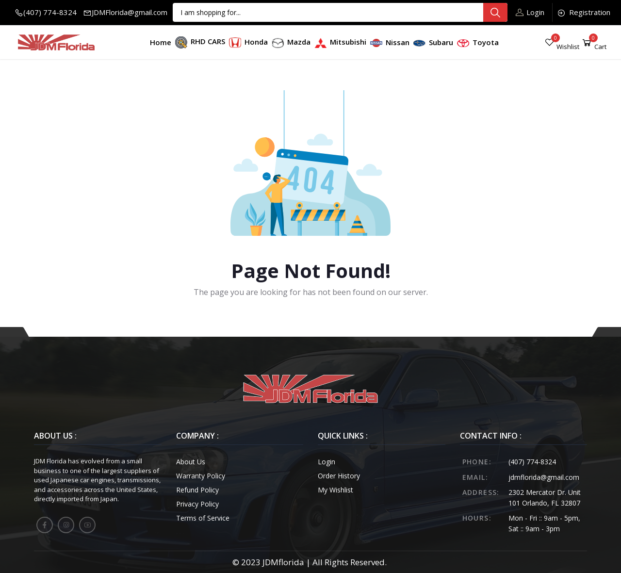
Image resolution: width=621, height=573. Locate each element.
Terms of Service (202, 518)
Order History (339, 475)
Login (530, 12)
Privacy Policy (197, 503)
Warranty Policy (200, 475)
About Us (190, 461)
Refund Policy (197, 489)
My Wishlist (335, 489)
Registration (583, 12)
